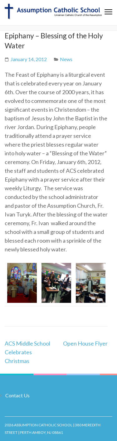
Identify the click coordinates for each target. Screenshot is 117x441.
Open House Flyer (85, 343)
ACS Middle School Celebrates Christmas (27, 352)
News (66, 59)
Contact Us (17, 395)
